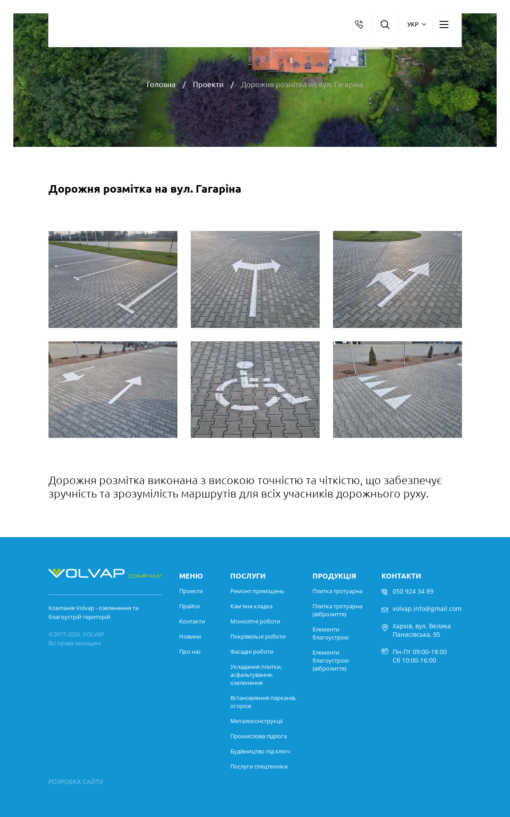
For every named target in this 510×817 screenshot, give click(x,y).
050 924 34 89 (413, 591)
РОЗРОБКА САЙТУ (75, 781)
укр (413, 24)
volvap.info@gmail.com (427, 608)
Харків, (403, 626)
